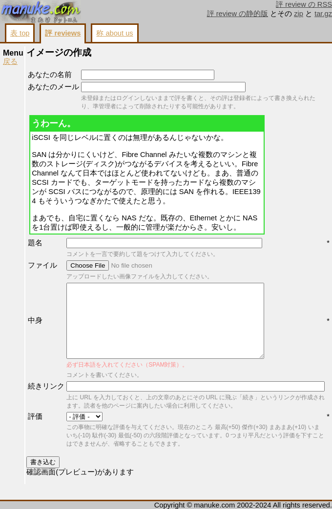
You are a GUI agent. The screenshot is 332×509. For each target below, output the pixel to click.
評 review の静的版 (238, 14)
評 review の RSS (304, 4)
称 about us (114, 33)
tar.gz (323, 14)
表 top (19, 33)
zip (298, 14)
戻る (10, 61)
